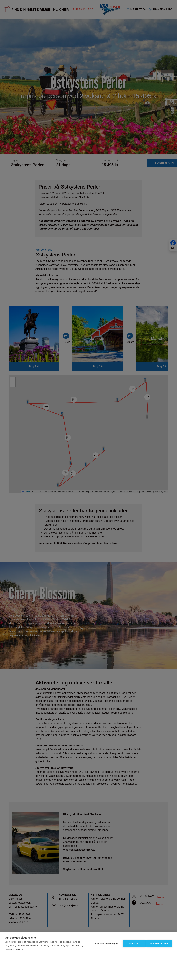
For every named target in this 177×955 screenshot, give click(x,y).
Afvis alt (133, 943)
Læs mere (19, 949)
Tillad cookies (159, 943)
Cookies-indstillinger (105, 943)
